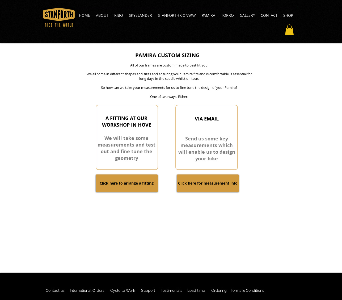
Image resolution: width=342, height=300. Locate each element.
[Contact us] (55, 290)
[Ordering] (219, 290)
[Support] (148, 290)
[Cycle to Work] (122, 290)
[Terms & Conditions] (247, 290)
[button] (289, 29)
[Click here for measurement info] (208, 183)
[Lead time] (196, 290)
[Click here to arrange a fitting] (127, 183)
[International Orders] (87, 290)
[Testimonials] (172, 290)
